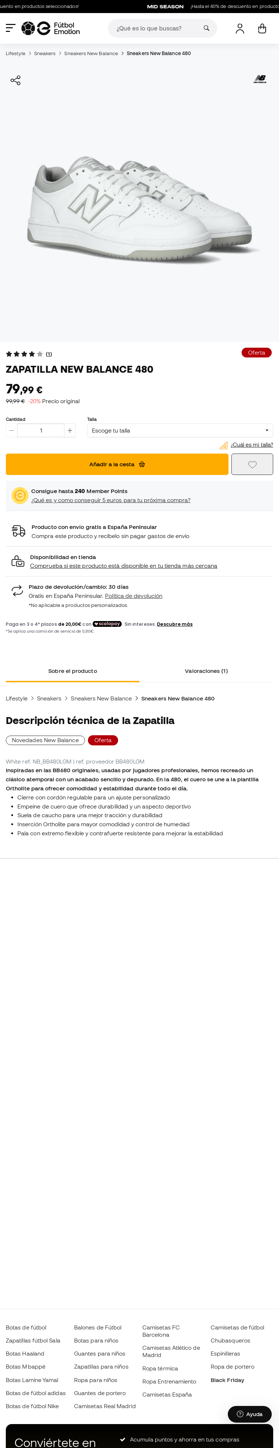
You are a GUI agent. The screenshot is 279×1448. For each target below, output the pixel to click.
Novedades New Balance (45, 740)
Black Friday (227, 1380)
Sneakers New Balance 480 (159, 53)
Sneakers (45, 53)
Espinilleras (225, 1353)
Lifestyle (15, 53)
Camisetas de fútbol (237, 1327)
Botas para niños (96, 1340)
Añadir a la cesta (117, 464)
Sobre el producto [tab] (72, 670)
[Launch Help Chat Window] (250, 1414)
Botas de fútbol (26, 1327)
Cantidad (15, 419)
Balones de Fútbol (97, 1327)
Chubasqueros (230, 1340)
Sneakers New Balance (91, 53)
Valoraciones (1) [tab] (206, 670)
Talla (92, 419)
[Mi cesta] (262, 28)
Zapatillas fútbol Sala (33, 1340)
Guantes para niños (99, 1353)
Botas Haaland (25, 1353)
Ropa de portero (232, 1366)
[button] (139, 562)
